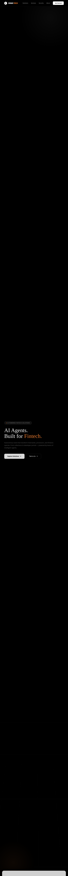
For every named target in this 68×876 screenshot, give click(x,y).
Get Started (58, 3)
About (48, 3)
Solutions (25, 3)
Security (41, 3)
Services (33, 3)
